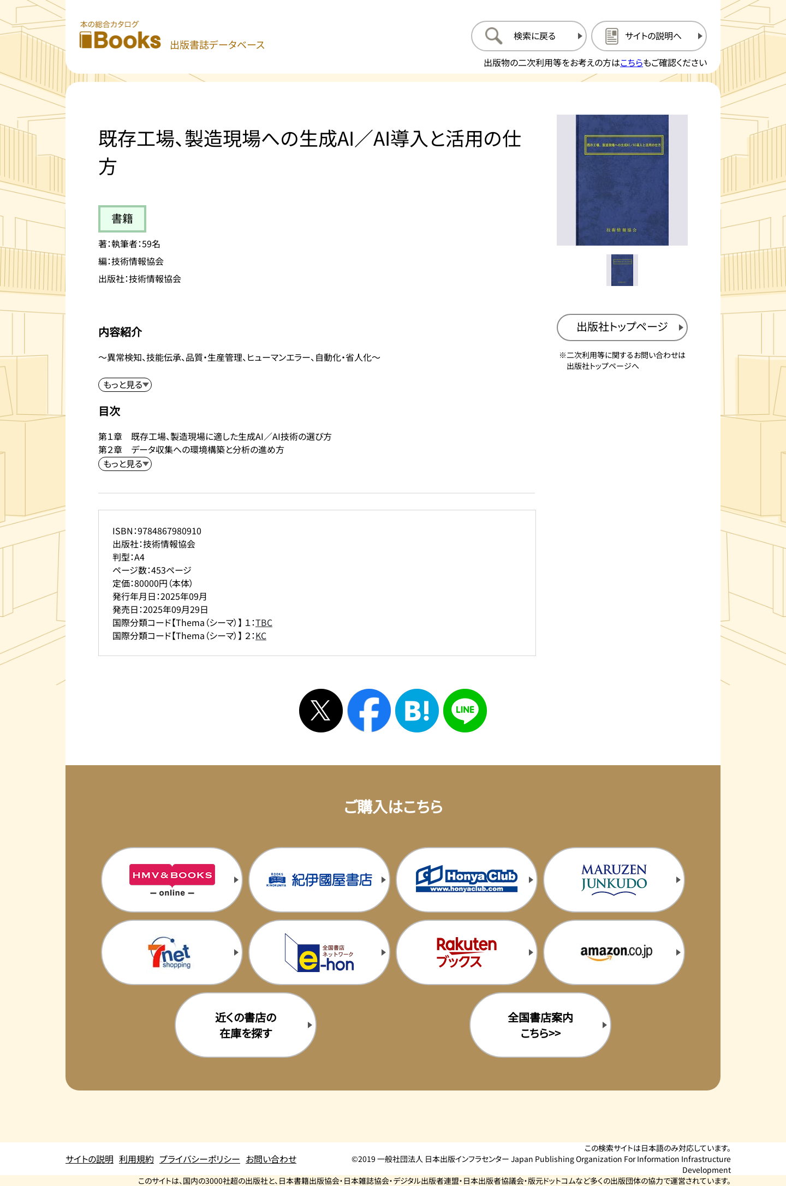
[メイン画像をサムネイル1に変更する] (622, 270)
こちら (631, 62)
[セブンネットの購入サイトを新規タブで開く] (172, 952)
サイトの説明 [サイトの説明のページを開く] (90, 1158)
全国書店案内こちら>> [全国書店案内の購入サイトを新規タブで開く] (540, 1025)
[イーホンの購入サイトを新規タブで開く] (319, 952)
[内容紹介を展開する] (125, 385)
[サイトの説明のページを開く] (649, 36)
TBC (263, 622)
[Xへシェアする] (321, 710)
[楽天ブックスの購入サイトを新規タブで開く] (467, 952)
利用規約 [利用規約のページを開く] (136, 1158)
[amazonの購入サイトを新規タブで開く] (614, 952)
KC (260, 635)
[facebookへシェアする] (369, 710)
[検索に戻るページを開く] (529, 36)
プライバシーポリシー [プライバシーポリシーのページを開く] (199, 1158)
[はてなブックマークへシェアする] (417, 710)
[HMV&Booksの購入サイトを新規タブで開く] (172, 880)
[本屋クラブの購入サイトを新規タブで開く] (467, 880)
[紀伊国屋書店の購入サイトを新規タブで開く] (319, 880)
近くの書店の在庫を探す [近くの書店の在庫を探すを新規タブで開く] (245, 1025)
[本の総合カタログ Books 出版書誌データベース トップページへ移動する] (172, 35)
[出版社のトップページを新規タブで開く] (622, 327)
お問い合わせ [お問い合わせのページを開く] (271, 1158)
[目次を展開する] (125, 464)
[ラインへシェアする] (465, 710)
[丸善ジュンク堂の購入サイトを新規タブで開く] (614, 880)
